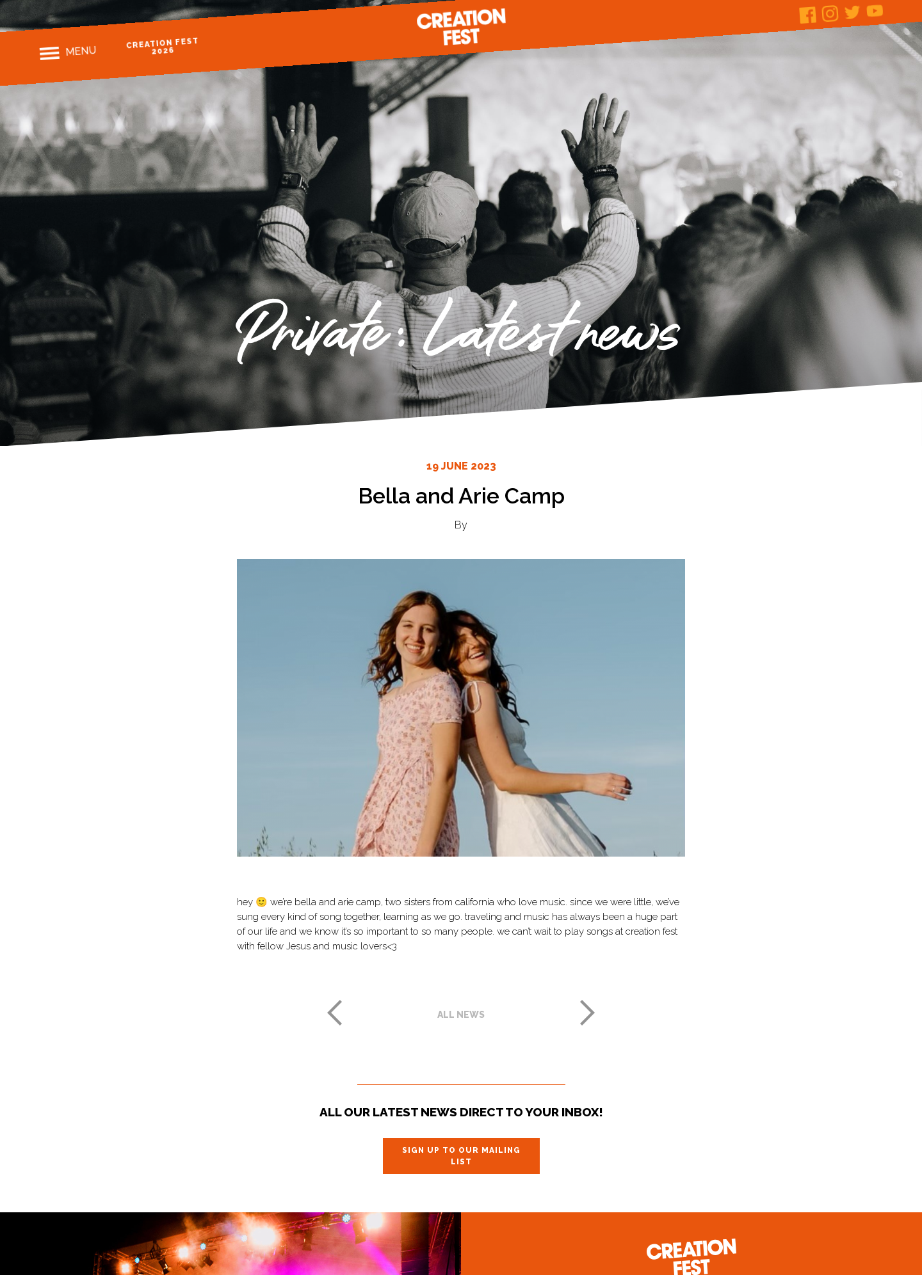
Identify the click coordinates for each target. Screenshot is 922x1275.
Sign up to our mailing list (461, 1156)
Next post (588, 1013)
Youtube (875, 10)
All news (461, 1015)
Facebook (807, 15)
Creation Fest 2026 (163, 46)
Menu (81, 51)
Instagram (830, 13)
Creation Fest (461, 26)
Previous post (334, 1013)
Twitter (852, 11)
